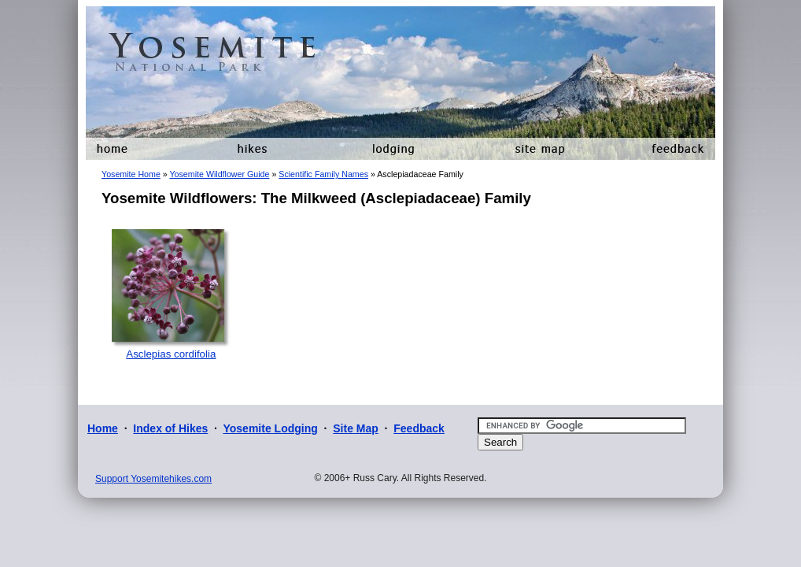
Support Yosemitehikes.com (153, 478)
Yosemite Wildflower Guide (219, 174)
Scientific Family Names (323, 174)
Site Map (355, 428)
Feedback (419, 428)
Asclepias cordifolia (171, 354)
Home (102, 428)
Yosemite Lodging (270, 428)
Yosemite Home (131, 174)
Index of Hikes (170, 428)
